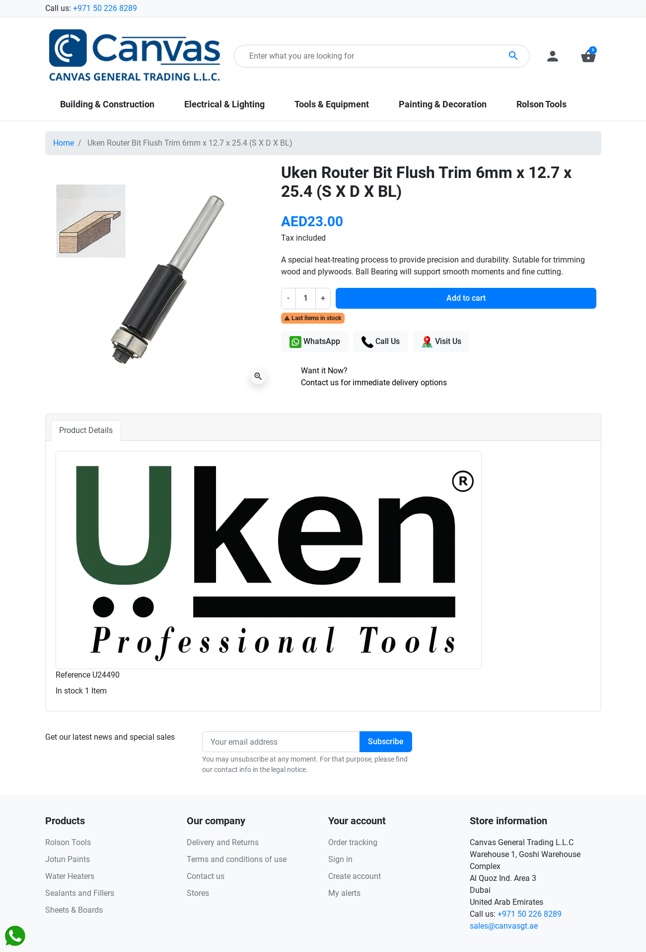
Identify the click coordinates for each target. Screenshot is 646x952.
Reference (73, 675)
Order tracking (352, 842)
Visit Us (441, 342)
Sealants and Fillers (79, 893)
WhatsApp (314, 342)
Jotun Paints (67, 859)
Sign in (340, 859)
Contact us (205, 876)
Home (63, 143)
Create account (354, 876)
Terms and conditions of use (237, 859)
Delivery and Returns (223, 842)
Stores (198, 893)
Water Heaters (69, 876)
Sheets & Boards (74, 910)
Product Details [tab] (86, 430)
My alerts (344, 893)
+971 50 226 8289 (105, 8)
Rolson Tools (68, 842)
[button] (588, 56)
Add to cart (466, 298)
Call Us (380, 342)
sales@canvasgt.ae (504, 926)
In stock (69, 690)
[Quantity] (305, 298)
